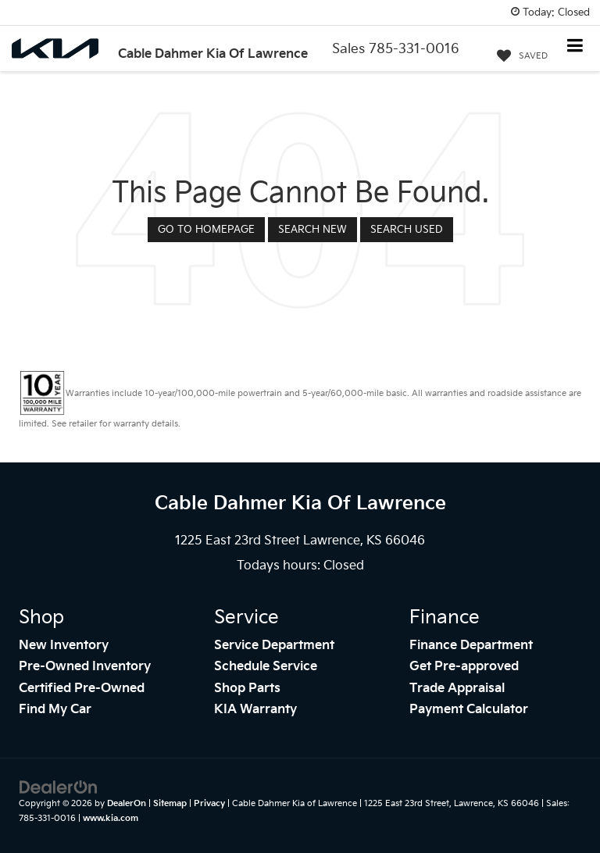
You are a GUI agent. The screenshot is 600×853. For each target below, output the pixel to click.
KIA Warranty (255, 709)
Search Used (406, 229)
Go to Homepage (206, 229)
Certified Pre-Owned (82, 688)
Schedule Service (265, 666)
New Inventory (64, 645)
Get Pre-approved (464, 666)
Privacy (209, 803)
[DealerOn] (58, 787)
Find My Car (55, 709)
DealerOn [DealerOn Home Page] (126, 803)
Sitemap (170, 803)
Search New (312, 229)
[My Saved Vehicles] (522, 56)
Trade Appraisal (457, 688)
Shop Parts (247, 688)
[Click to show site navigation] (575, 47)
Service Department (274, 645)
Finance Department (471, 645)
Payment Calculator (468, 709)
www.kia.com (110, 818)
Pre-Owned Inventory (85, 666)
